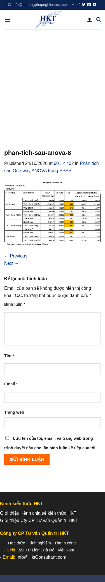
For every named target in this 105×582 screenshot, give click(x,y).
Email (11, 384)
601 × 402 (64, 163)
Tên (9, 355)
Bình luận (14, 304)
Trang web (14, 412)
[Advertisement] (52, 84)
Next (11, 263)
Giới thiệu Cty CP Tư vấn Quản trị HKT (39, 520)
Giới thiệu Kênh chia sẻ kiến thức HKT (38, 513)
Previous (15, 256)
